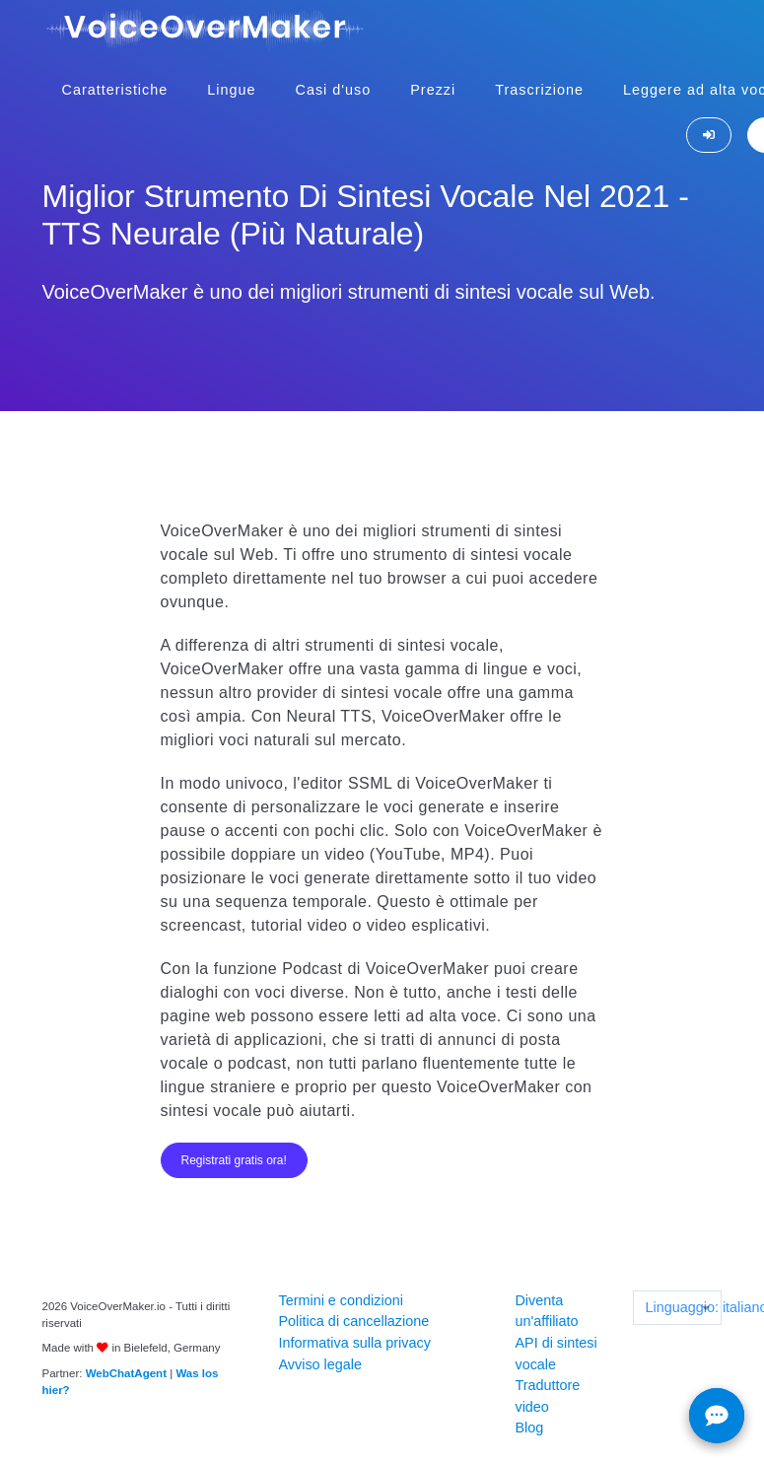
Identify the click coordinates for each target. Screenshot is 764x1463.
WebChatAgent (126, 1373)
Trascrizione (539, 90)
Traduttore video (547, 1396)
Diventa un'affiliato (546, 1311)
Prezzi (432, 90)
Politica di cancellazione (353, 1321)
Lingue (231, 90)
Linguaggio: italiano (683, 1307)
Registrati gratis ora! (234, 1160)
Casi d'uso (334, 90)
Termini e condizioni (340, 1300)
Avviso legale (320, 1364)
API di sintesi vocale (555, 1353)
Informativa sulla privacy (354, 1343)
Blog (529, 1427)
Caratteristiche (115, 90)
